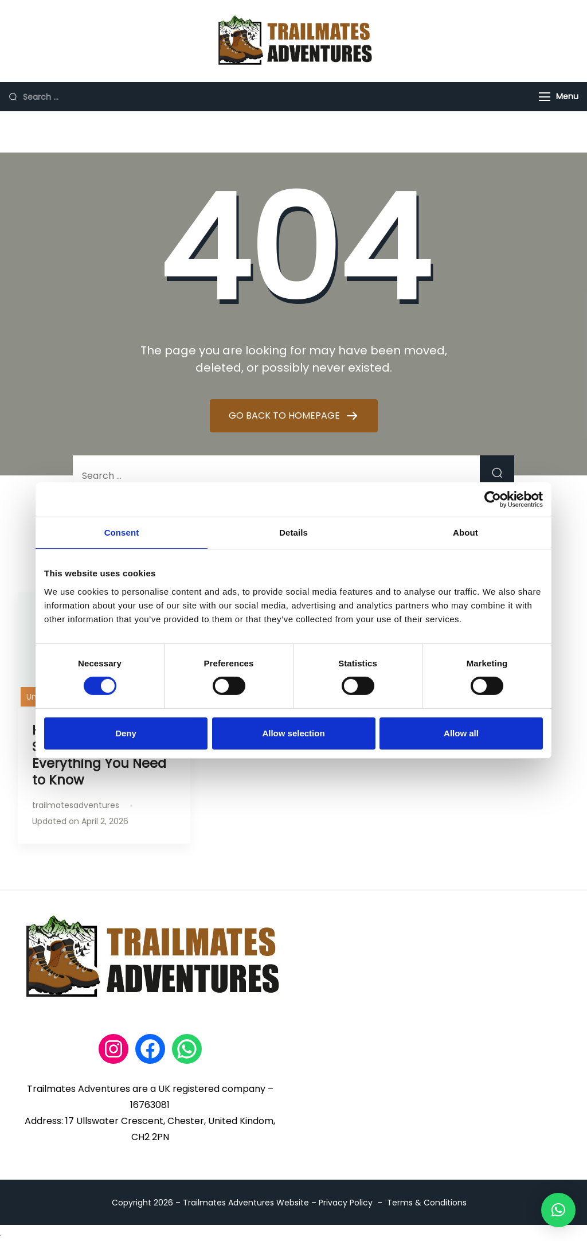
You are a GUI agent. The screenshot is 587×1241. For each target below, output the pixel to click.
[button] (558, 1210)
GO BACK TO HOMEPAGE (285, 415)
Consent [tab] (121, 532)
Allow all (461, 733)
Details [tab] (293, 532)
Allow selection (293, 733)
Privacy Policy (346, 1202)
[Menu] (544, 96)
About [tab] (465, 532)
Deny (125, 733)
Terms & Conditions (427, 1202)
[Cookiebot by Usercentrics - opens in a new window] (493, 499)
